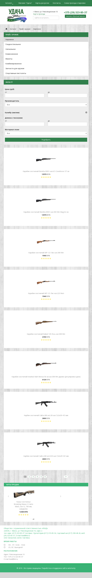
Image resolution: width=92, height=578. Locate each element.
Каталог (9, 3)
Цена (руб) (9, 89)
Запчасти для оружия (15, 68)
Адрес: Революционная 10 (14, 554)
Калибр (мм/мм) (12, 112)
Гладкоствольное (13, 44)
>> (66, 477)
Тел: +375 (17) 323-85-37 (13, 557)
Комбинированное (14, 63)
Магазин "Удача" (25, 3)
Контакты (57, 3)
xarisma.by (71, 568)
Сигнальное (11, 49)
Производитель (12, 101)
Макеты (9, 59)
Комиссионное (12, 54)
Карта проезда (39, 14)
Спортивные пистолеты (16, 73)
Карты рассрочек (42, 3)
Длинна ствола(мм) (14, 118)
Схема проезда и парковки (74, 3)
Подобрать (46, 140)
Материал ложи (12, 129)
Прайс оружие (24, 29)
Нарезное (37, 29)
